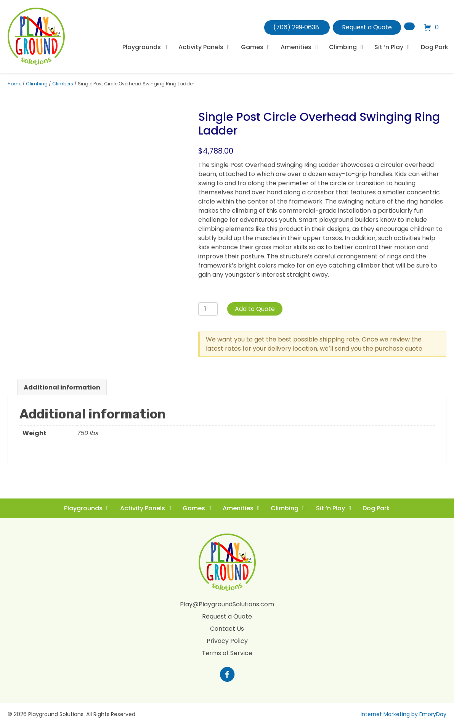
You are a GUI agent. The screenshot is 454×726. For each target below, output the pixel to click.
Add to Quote (255, 309)
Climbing (37, 83)
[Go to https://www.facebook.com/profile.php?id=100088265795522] (227, 675)
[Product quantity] (208, 309)
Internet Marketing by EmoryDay (403, 714)
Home (14, 83)
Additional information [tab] (62, 387)
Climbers (62, 83)
